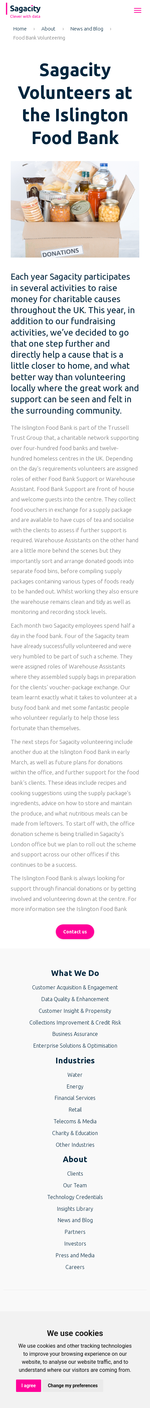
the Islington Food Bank (96, 909)
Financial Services (75, 1098)
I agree (28, 1385)
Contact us (75, 931)
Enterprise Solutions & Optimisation (75, 1046)
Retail (75, 1110)
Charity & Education (75, 1133)
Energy (75, 1086)
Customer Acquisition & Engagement (75, 987)
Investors (75, 1244)
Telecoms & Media (75, 1121)
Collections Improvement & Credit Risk (75, 1022)
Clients (75, 1174)
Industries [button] (75, 1060)
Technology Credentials (75, 1197)
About (48, 28)
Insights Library (75, 1209)
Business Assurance (75, 1034)
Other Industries (75, 1145)
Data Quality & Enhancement (75, 999)
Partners (75, 1232)
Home (20, 28)
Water (75, 1075)
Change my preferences (73, 1385)
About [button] (75, 1159)
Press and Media (75, 1255)
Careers (75, 1267)
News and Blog (86, 28)
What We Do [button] (75, 973)
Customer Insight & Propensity (75, 1011)
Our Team (75, 1185)
